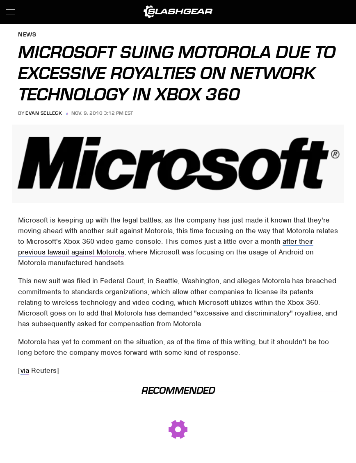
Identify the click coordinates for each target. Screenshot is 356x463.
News (27, 35)
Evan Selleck (43, 113)
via (25, 370)
